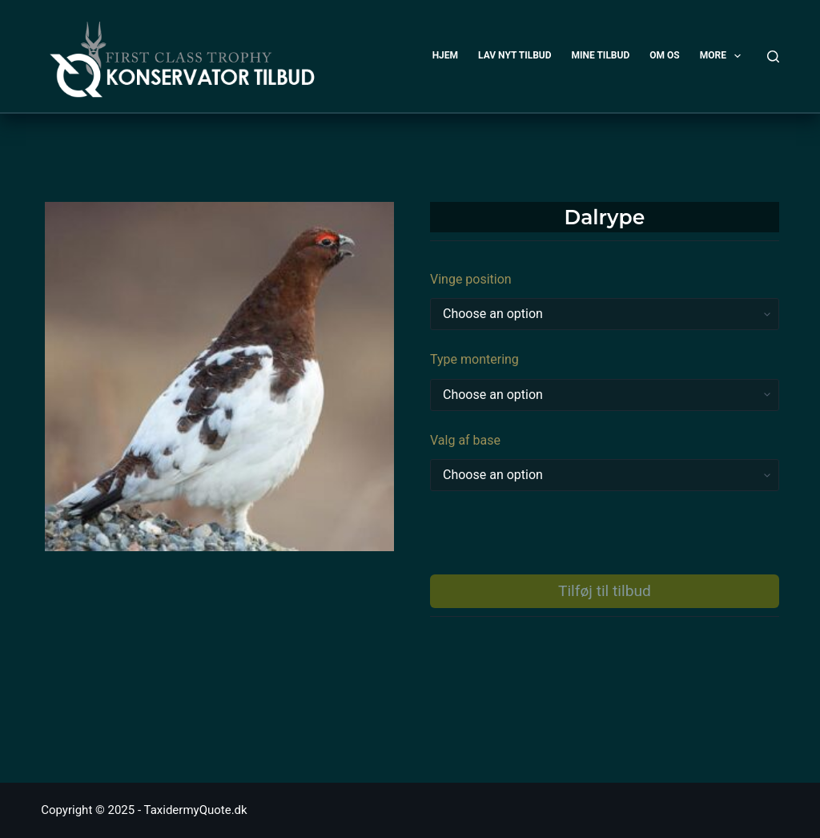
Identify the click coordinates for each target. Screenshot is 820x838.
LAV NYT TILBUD (514, 55)
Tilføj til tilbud (604, 591)
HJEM (445, 55)
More (724, 56)
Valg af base (465, 440)
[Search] (773, 56)
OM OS (664, 55)
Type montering (474, 359)
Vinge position (471, 279)
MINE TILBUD (601, 55)
